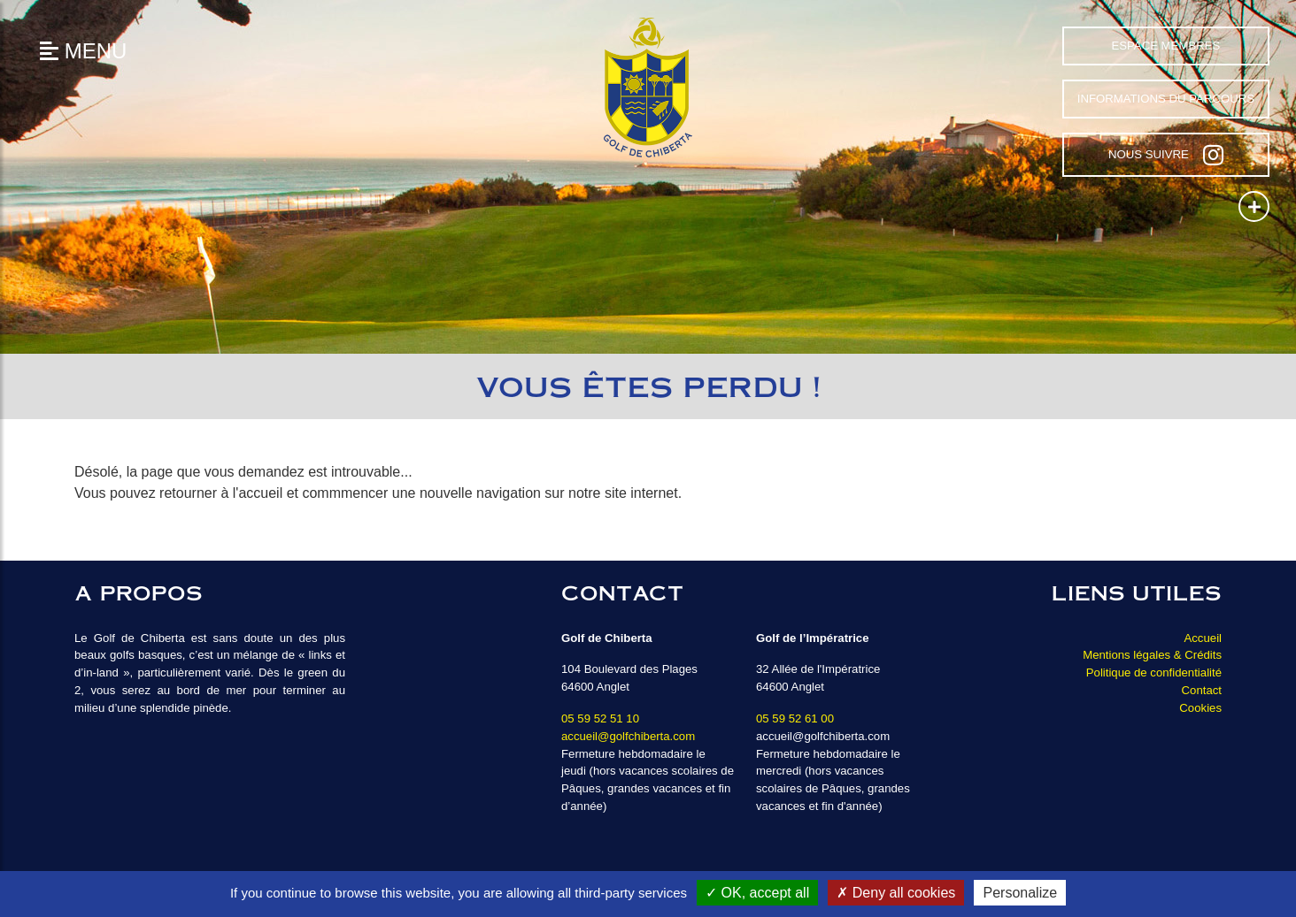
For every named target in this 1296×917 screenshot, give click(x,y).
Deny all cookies (896, 892)
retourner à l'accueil (220, 493)
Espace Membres (1165, 45)
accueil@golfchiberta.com (628, 736)
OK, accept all (757, 892)
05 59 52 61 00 (795, 718)
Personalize (1020, 892)
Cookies (1200, 707)
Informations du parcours (1165, 98)
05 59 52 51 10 (600, 718)
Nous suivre (1165, 154)
